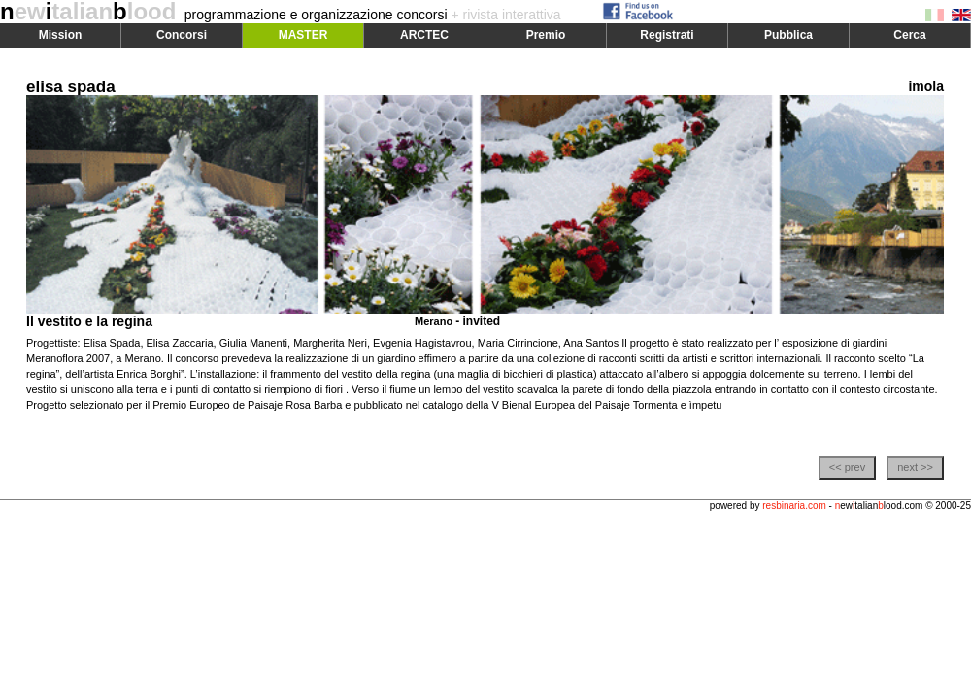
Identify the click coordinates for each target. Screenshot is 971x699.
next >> (915, 467)
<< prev (847, 467)
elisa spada (71, 87)
